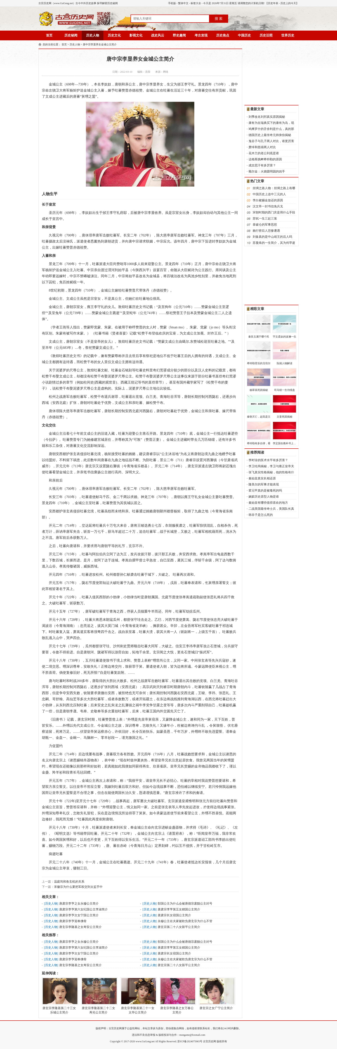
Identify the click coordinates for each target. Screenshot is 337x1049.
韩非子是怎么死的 (261, 514)
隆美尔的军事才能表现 (264, 484)
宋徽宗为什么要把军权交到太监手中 (78, 886)
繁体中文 (183, 3)
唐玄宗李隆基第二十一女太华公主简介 (137, 995)
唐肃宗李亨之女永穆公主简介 (79, 903)
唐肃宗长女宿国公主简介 (174, 915)
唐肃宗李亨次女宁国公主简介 (79, 915)
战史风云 (157, 35)
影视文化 (135, 35)
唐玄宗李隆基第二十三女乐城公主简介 (59, 995)
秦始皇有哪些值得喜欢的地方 (268, 502)
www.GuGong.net (145, 1041)
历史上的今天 (288, 3)
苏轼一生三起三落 (265, 218)
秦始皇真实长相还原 (262, 478)
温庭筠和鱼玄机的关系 (69, 881)
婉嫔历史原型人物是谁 (264, 496)
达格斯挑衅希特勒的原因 (265, 159)
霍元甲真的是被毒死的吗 (265, 490)
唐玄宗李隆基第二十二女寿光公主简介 (98, 995)
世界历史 (287, 35)
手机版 (172, 3)
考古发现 (201, 35)
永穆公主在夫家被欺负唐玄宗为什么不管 (185, 921)
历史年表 (273, 3)
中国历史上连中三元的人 (269, 194)
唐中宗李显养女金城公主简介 (100, 44)
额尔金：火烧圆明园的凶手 (267, 171)
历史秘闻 (70, 35)
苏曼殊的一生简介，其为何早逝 (274, 242)
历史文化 (114, 35)
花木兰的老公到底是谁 (264, 153)
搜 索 (218, 18)
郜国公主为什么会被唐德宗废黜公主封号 (185, 903)
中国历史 (244, 35)
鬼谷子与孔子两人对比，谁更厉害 (271, 141)
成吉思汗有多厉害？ (262, 165)
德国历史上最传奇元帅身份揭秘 (270, 135)
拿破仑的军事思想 (265, 224)
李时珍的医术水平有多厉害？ (268, 460)
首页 (49, 35)
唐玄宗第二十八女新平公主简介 (179, 927)
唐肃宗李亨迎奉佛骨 (73, 921)
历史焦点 (222, 35)
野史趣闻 (179, 35)
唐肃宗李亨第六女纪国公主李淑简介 (83, 909)
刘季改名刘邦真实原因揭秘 (267, 116)
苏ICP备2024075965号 (189, 1041)
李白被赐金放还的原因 (268, 200)
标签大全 (196, 3)
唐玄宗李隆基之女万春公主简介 (177, 995)
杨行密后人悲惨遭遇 (266, 230)
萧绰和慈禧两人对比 (262, 147)
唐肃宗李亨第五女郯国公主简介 (179, 909)
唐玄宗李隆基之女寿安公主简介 (80, 927)
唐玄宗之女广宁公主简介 (216, 993)
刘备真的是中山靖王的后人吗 (272, 236)
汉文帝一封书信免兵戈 (268, 206)
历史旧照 (266, 35)
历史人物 (92, 35)
